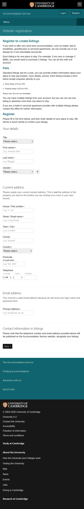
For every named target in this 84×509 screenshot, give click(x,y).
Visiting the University (13, 463)
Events (6, 479)
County (6, 237)
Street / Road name (13, 216)
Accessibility (9, 426)
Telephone (8, 270)
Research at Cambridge (15, 498)
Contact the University (14, 421)
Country (7, 247)
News (5, 474)
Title (5, 137)
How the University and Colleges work (21, 458)
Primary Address (11, 309)
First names (9, 147)
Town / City (9, 227)
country (6, 273)
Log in (63, 13)
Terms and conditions (13, 435)
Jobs (5, 485)
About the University (14, 452)
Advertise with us (12, 380)
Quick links (9, 389)
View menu (4, 4)
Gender (7, 168)
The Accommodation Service (18, 362)
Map (5, 469)
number (28, 273)
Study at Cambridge (13, 443)
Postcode (42, 259)
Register (76, 13)
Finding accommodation (16, 371)
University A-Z (10, 417)
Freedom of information (14, 431)
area (17, 273)
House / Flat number (13, 206)
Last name (9, 158)
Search (79, 4)
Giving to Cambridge (13, 490)
